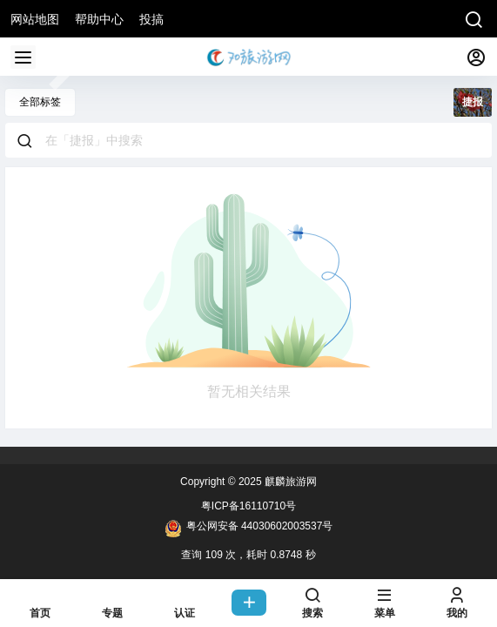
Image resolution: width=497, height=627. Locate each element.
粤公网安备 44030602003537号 (249, 528)
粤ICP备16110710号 (248, 506)
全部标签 (40, 102)
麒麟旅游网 (289, 481)
